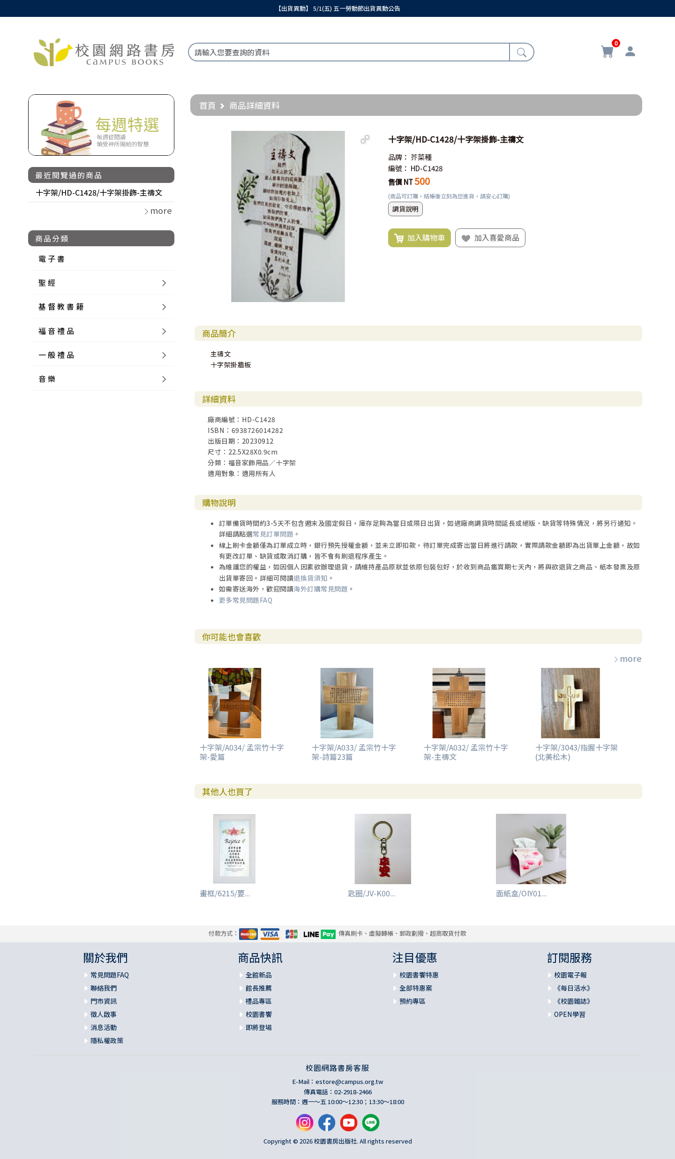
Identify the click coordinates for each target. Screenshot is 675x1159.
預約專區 (412, 1001)
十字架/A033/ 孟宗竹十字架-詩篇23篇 (354, 752)
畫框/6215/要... (225, 893)
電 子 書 (51, 258)
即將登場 (259, 1027)
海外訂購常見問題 (320, 588)
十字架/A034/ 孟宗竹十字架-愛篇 (242, 752)
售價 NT (400, 182)
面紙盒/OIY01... (521, 893)
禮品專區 (259, 1001)
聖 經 (46, 282)
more (627, 658)
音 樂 (46, 378)
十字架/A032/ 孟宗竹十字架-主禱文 (466, 752)
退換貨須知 (310, 578)
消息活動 (103, 1027)
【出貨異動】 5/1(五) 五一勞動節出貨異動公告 (337, 8)
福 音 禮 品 (56, 330)
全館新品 (259, 974)
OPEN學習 (569, 1014)
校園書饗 (259, 1014)
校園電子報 (570, 974)
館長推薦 (259, 987)
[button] (365, 139)
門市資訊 (103, 1001)
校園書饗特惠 (419, 974)
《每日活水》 (573, 987)
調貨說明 (405, 208)
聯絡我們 (103, 987)
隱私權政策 (106, 1040)
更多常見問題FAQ (246, 600)
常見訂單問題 (273, 533)
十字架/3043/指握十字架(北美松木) (576, 752)
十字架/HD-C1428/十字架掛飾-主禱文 (99, 192)
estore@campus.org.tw (349, 1081)
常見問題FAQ (109, 974)
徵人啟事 (103, 1014)
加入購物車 (419, 238)
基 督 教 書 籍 (60, 306)
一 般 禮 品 (56, 354)
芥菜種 (421, 157)
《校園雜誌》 (573, 1001)
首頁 (207, 105)
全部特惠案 (415, 987)
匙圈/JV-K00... (372, 893)
